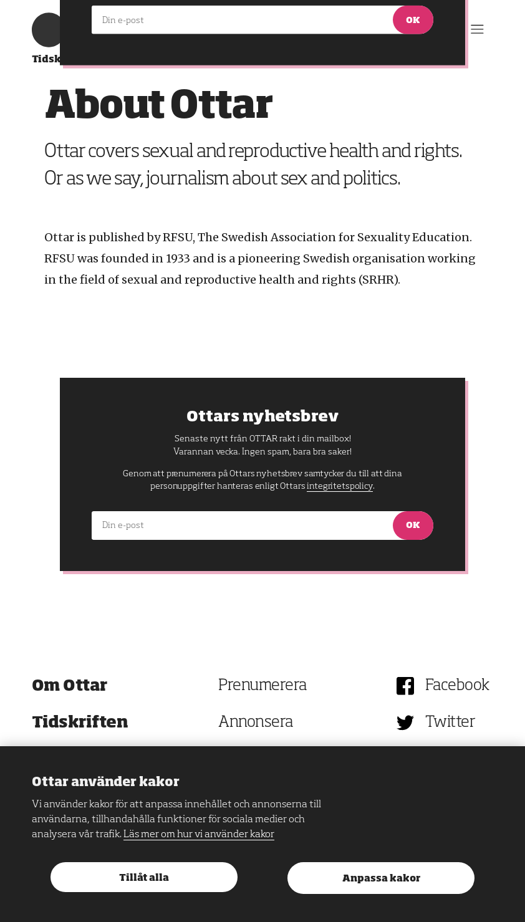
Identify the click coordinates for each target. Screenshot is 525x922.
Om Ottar (69, 686)
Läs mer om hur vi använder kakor (198, 835)
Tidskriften (80, 723)
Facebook (457, 686)
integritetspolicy (339, 486)
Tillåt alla (144, 878)
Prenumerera (262, 686)
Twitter (450, 723)
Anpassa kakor (381, 878)
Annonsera (255, 723)
